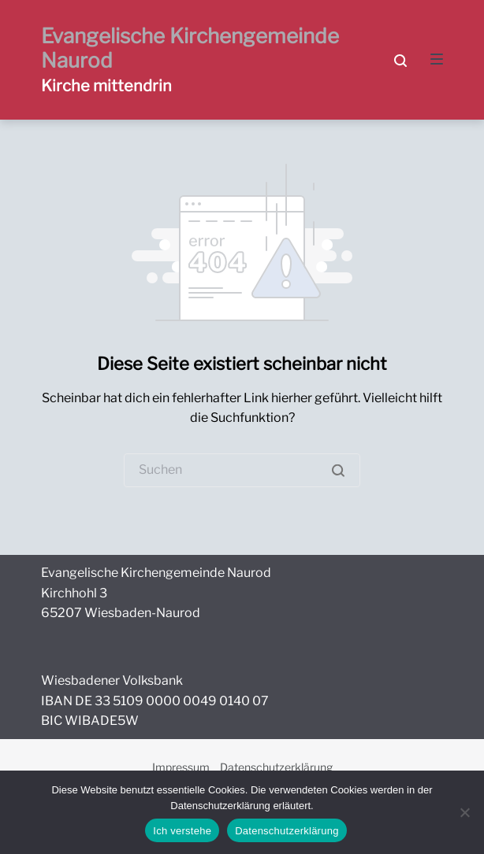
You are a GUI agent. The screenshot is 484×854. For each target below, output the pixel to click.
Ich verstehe (182, 831)
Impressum (181, 767)
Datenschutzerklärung (276, 767)
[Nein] (464, 812)
